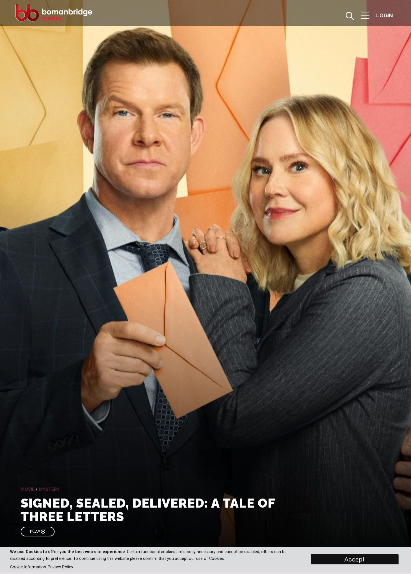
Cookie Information (28, 567)
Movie (27, 489)
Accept (354, 559)
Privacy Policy (60, 567)
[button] (365, 16)
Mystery (49, 489)
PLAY (37, 531)
